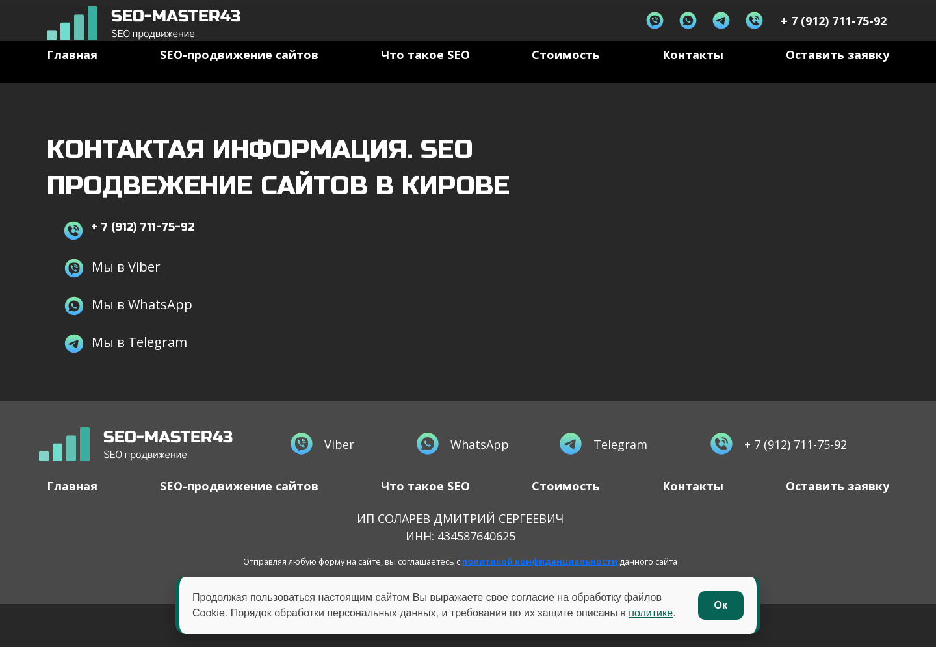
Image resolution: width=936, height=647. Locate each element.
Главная (72, 73)
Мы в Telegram (125, 361)
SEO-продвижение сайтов (239, 73)
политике (651, 612)
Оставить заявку (837, 73)
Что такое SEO (425, 73)
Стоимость (566, 73)
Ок (720, 605)
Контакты (692, 73)
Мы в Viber (112, 285)
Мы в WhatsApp (127, 323)
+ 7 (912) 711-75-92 (142, 245)
